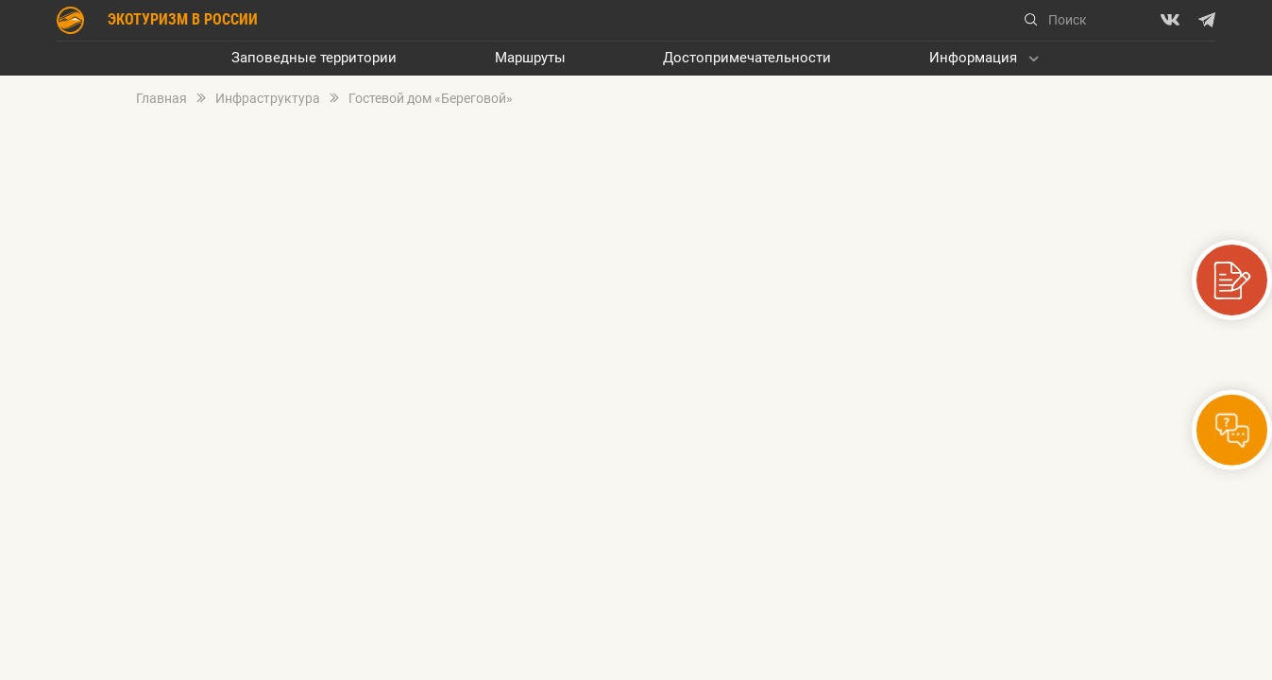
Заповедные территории (314, 58)
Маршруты (530, 58)
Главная (161, 99)
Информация (973, 58)
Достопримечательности (747, 58)
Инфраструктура (267, 99)
